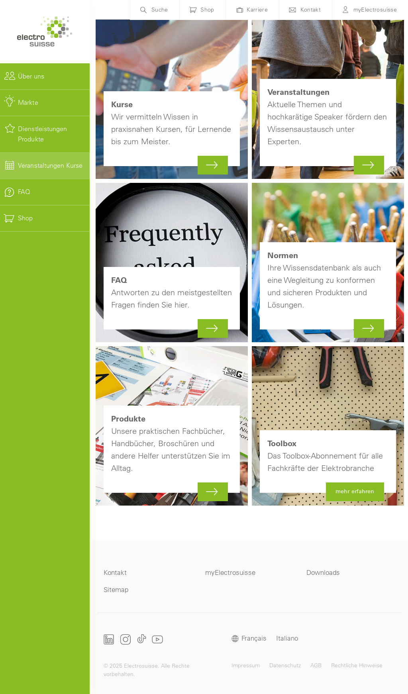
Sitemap (116, 589)
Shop (25, 218)
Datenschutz (285, 665)
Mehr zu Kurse (172, 99)
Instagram (125, 639)
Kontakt (310, 9)
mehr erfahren (328, 426)
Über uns (31, 76)
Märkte (28, 102)
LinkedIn (109, 639)
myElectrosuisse (375, 9)
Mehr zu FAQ (172, 262)
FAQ (24, 192)
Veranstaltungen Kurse (50, 165)
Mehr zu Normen (328, 262)
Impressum (245, 665)
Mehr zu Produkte (172, 426)
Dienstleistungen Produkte (42, 134)
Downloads (323, 572)
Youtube (157, 639)
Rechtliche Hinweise (356, 665)
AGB (316, 665)
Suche (159, 9)
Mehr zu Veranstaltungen (328, 99)
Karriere (257, 9)
